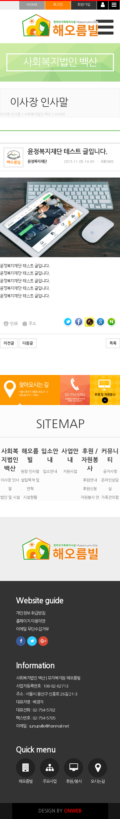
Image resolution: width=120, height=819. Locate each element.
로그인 (58, 4)
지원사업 (70, 471)
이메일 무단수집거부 (32, 629)
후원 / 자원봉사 (90, 460)
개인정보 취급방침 (30, 613)
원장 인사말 (30, 471)
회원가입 (83, 4)
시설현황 (30, 497)
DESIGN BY (60, 810)
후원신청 (90, 489)
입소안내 (50, 471)
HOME (32, 4)
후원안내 (90, 480)
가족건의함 (110, 497)
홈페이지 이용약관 (30, 621)
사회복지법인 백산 (10, 460)
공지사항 (110, 471)
